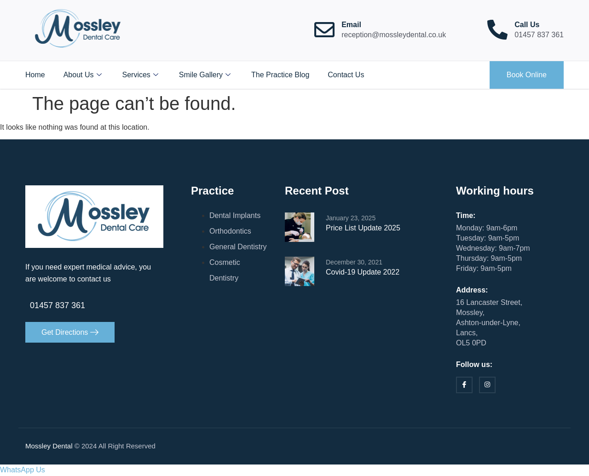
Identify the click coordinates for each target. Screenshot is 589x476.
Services (141, 75)
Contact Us (346, 75)
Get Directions (69, 332)
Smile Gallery (206, 75)
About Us (84, 75)
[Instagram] (487, 385)
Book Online (527, 75)
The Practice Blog (280, 75)
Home (35, 75)
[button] (22, 470)
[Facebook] (464, 385)
